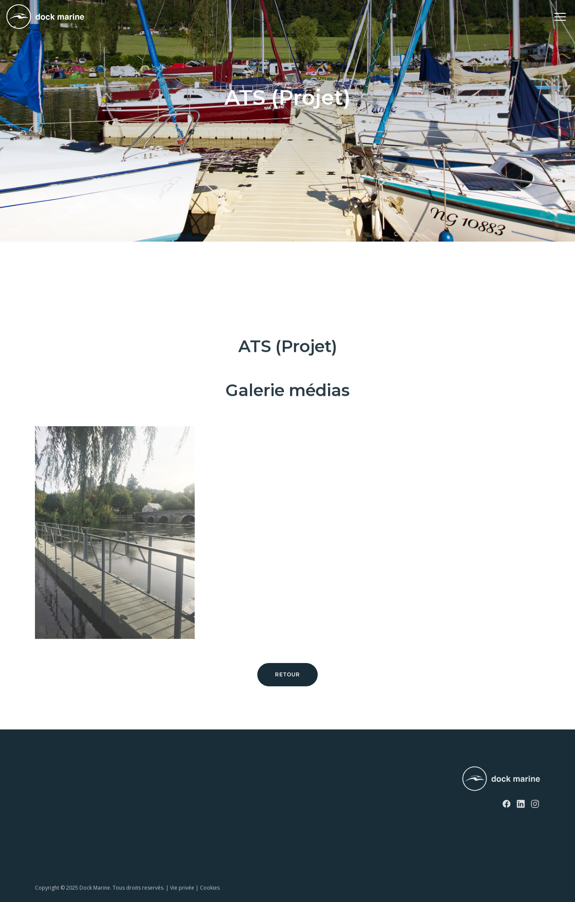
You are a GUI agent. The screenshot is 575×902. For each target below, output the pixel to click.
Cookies (210, 897)
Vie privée (182, 897)
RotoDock (48, 775)
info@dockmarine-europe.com (297, 812)
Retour (287, 674)
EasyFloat (47, 805)
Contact (150, 790)
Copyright (47, 897)
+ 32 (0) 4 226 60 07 (280, 798)
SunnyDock (50, 790)
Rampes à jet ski (56, 820)
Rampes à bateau (57, 835)
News (147, 775)
